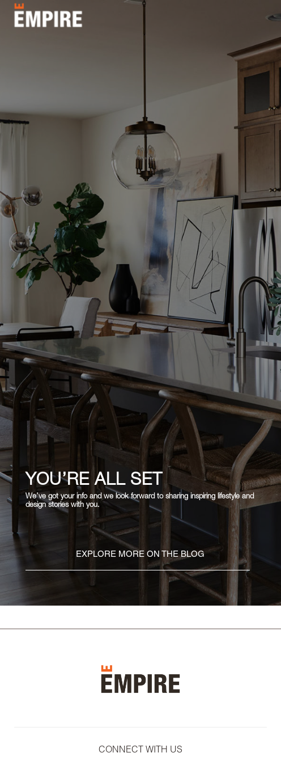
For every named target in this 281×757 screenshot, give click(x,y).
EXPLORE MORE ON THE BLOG (140, 555)
